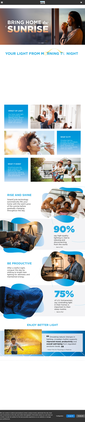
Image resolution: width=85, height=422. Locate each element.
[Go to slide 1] (39, 43)
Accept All (70, 416)
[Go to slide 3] (45, 43)
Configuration (59, 416)
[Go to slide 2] (42, 43)
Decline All (80, 416)
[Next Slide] (79, 26)
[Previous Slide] (5, 26)
